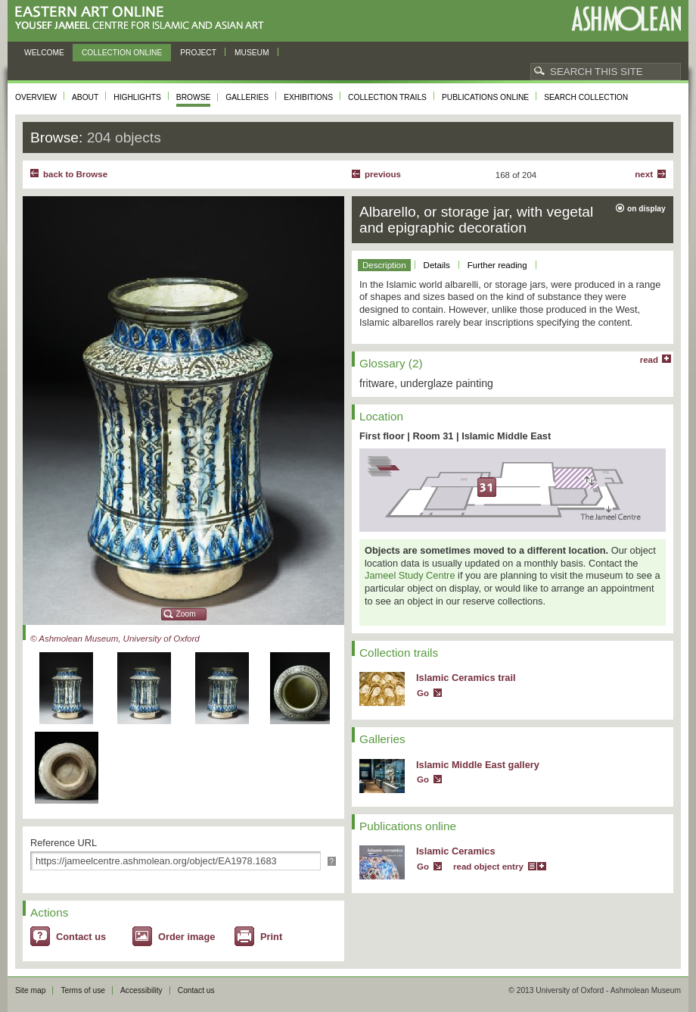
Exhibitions (308, 97)
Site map (30, 990)
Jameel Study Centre (410, 575)
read (649, 359)
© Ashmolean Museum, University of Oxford (115, 638)
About (85, 97)
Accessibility (141, 990)
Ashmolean (626, 18)
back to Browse (75, 174)
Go (423, 693)
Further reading (497, 265)
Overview (36, 97)
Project (198, 52)
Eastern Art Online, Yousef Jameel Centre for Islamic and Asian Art (143, 18)
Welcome (44, 52)
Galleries (247, 97)
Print (271, 936)
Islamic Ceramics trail (466, 677)
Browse (193, 97)
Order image (186, 936)
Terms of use (83, 990)
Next (644, 174)
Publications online (485, 97)
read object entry (488, 866)
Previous (383, 174)
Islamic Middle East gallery (477, 764)
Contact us (81, 936)
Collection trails (387, 97)
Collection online (122, 52)
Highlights (137, 97)
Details (437, 265)
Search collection (586, 97)
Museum (252, 52)
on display (646, 209)
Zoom (186, 614)
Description (384, 265)
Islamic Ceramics (456, 851)
